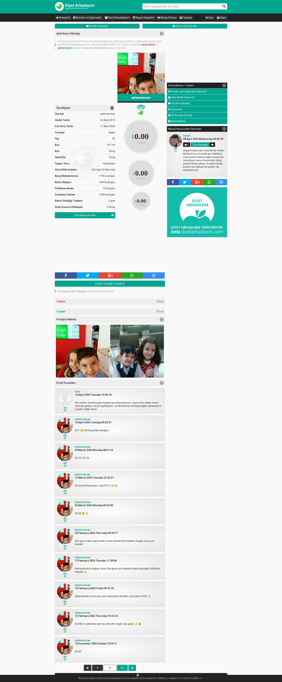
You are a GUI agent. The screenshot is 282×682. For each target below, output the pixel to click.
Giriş (209, 17)
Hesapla (186, 17)
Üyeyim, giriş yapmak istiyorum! (187, 91)
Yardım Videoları (97, 26)
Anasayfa (63, 17)
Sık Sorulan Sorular (185, 26)
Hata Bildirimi (177, 121)
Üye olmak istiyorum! (181, 97)
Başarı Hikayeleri (143, 17)
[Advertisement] (85, 78)
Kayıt (221, 17)
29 (122, 667)
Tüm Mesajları (200, 144)
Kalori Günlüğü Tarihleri (109, 283)
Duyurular (175, 109)
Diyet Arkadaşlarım (117, 17)
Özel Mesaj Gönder (85, 215)
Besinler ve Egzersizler (87, 17)
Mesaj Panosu (167, 17)
